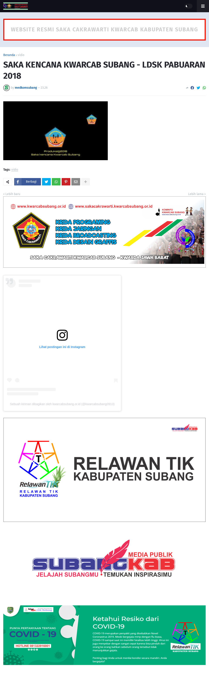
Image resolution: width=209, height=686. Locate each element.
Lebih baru (12, 194)
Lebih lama (196, 194)
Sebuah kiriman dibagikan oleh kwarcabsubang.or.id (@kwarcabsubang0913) (62, 404)
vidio (21, 55)
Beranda (9, 55)
